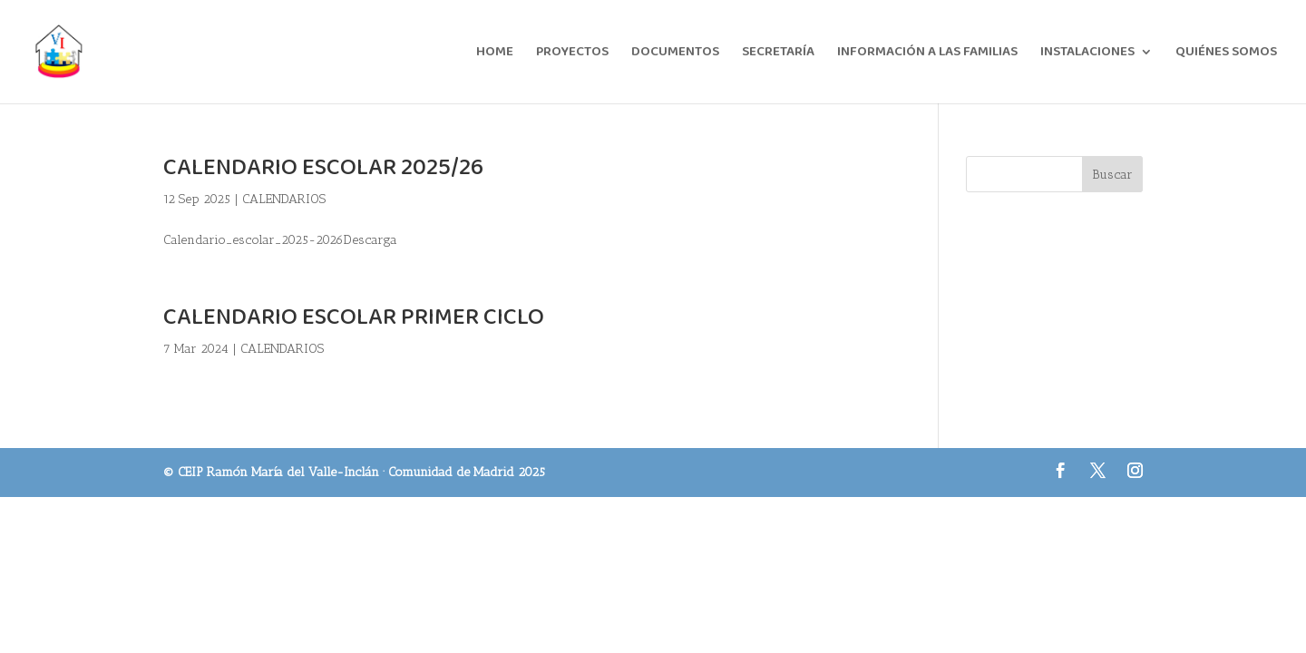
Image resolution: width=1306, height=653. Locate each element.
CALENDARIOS (284, 199)
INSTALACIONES (1087, 54)
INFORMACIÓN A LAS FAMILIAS (927, 54)
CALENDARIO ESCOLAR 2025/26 (323, 168)
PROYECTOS (572, 54)
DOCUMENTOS (675, 54)
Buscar (1112, 174)
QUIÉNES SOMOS (1226, 54)
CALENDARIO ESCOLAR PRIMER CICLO (353, 317)
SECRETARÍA (778, 54)
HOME (494, 54)
